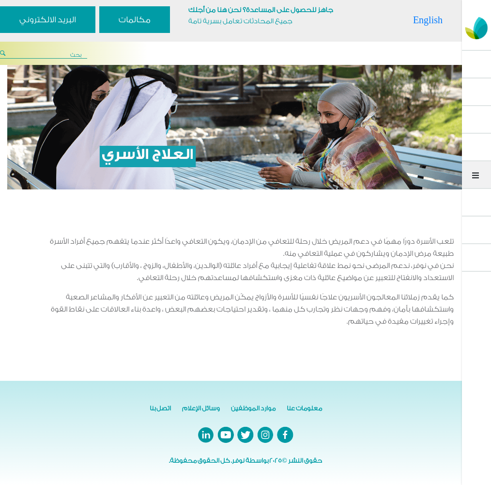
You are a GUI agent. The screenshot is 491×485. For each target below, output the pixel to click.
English (428, 20)
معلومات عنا (304, 408)
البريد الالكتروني (47, 19)
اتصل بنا (160, 408)
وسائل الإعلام (201, 408)
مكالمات (135, 19)
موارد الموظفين (253, 408)
